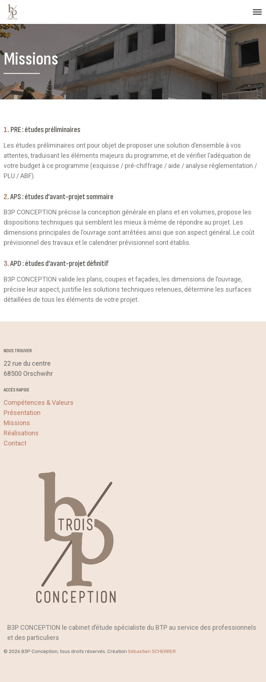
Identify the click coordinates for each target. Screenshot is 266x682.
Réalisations (21, 433)
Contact (15, 443)
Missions (17, 423)
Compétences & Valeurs (39, 402)
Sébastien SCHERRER (152, 651)
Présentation (22, 412)
